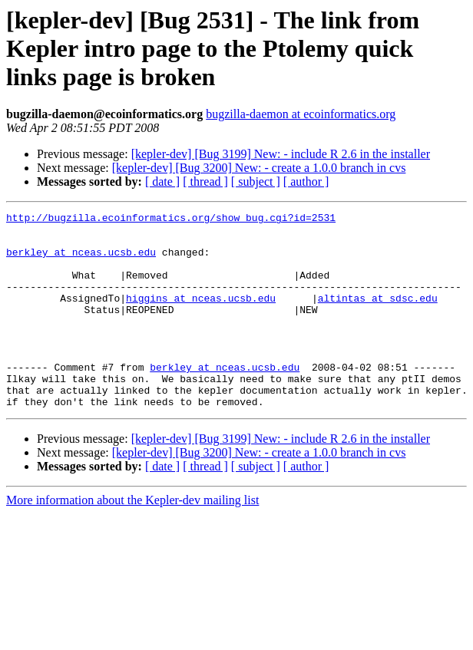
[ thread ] (205, 181)
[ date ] (162, 181)
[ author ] (306, 181)
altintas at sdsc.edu (378, 316)
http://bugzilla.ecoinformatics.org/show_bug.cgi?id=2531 (171, 219)
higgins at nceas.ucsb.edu (201, 316)
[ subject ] (255, 181)
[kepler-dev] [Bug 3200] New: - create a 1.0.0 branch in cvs (259, 167)
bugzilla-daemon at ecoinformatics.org (300, 113)
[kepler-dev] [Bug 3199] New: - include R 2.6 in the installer (280, 153)
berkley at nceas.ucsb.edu (81, 261)
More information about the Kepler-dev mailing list (132, 539)
